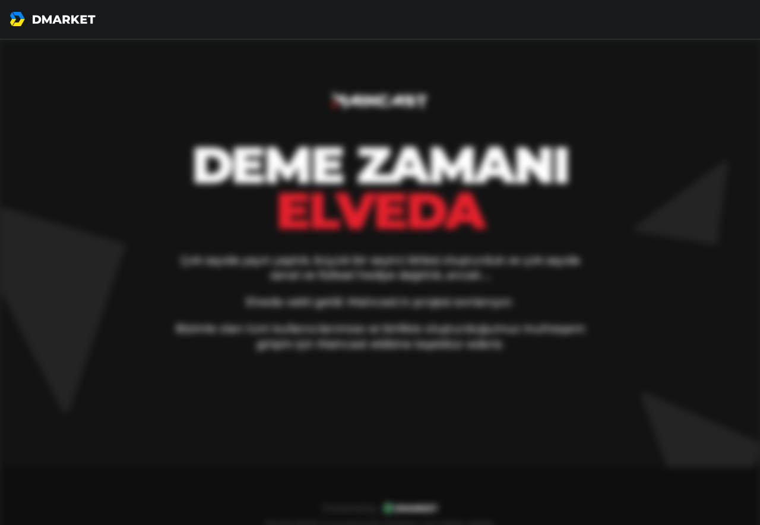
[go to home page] (53, 19)
